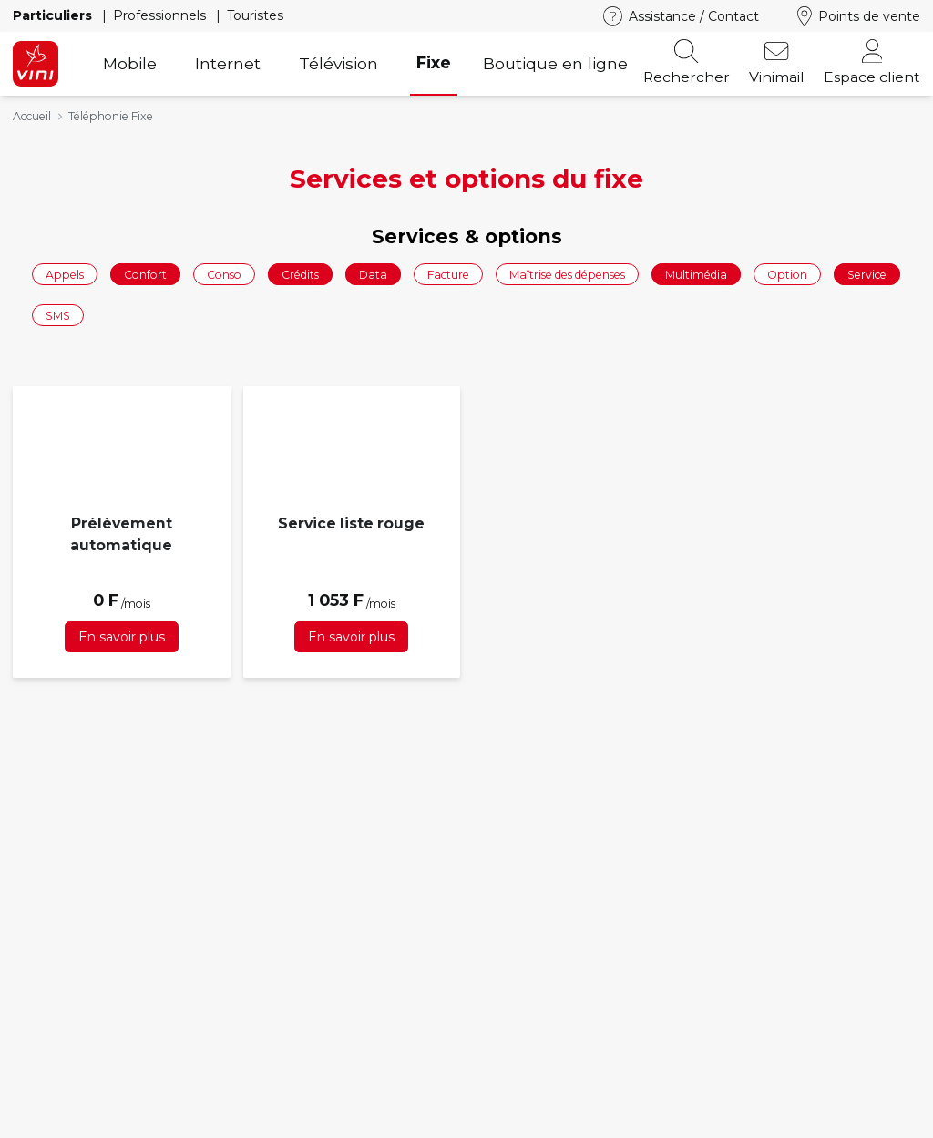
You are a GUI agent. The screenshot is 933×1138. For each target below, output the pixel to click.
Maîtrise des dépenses (567, 274)
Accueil (32, 116)
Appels (65, 274)
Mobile (130, 63)
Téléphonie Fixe (110, 116)
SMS (58, 316)
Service (867, 274)
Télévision (338, 63)
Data (373, 274)
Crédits (300, 274)
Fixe (433, 62)
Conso (224, 274)
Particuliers (54, 15)
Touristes (255, 15)
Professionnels (161, 15)
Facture (448, 274)
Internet (228, 63)
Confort (145, 274)
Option (787, 274)
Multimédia (696, 274)
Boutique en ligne (555, 63)
